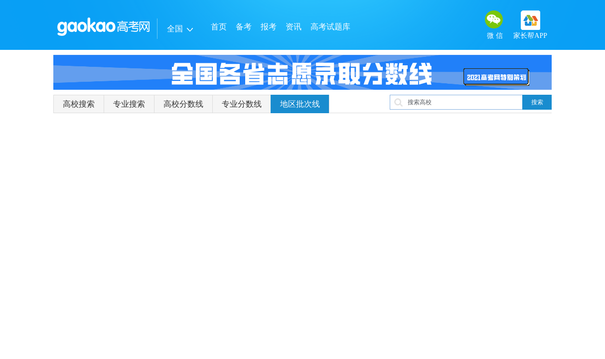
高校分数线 (183, 104)
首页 (219, 26)
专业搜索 (129, 104)
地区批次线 (300, 104)
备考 (244, 26)
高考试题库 (330, 26)
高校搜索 (79, 104)
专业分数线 (242, 104)
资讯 (294, 26)
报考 (269, 26)
